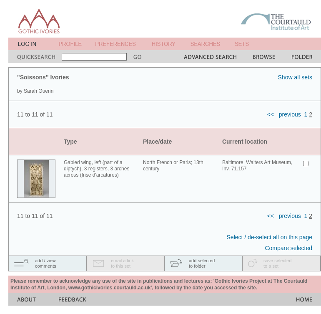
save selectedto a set (277, 263)
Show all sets (295, 77)
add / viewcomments (45, 263)
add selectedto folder (202, 263)
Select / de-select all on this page (269, 237)
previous (290, 114)
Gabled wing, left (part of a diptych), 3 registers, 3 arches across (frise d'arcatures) (96, 169)
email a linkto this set (122, 263)
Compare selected (288, 248)
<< (270, 114)
